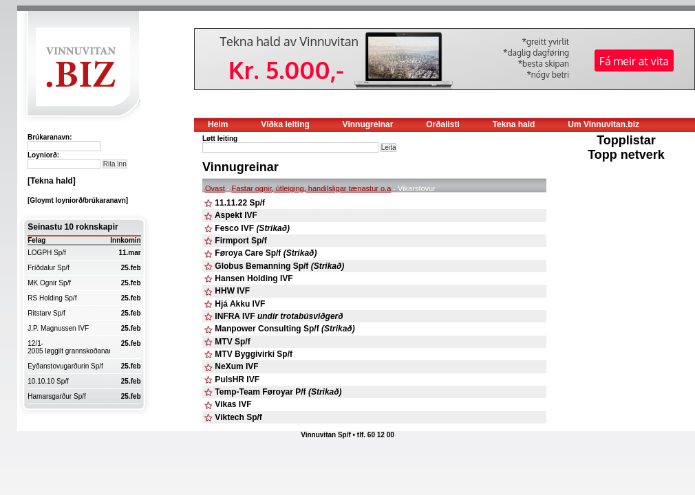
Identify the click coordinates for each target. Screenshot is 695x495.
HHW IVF (232, 291)
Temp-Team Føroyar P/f (278, 392)
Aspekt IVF (236, 215)
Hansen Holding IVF (253, 278)
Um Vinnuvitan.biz (603, 124)
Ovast (215, 188)
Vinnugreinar (368, 124)
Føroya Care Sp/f (266, 253)
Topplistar (626, 140)
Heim (218, 124)
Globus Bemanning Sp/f (279, 266)
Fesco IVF (252, 228)
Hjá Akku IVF (240, 304)
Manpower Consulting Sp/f (284, 328)
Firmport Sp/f (240, 240)
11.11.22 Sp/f (240, 203)
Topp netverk (626, 155)
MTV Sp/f (232, 341)
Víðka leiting (285, 124)
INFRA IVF (279, 316)
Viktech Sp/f (238, 417)
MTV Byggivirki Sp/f (253, 354)
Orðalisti (443, 124)
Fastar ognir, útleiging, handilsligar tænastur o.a (312, 188)
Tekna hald (514, 124)
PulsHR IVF (237, 379)
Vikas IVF (233, 404)
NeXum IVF (236, 366)
